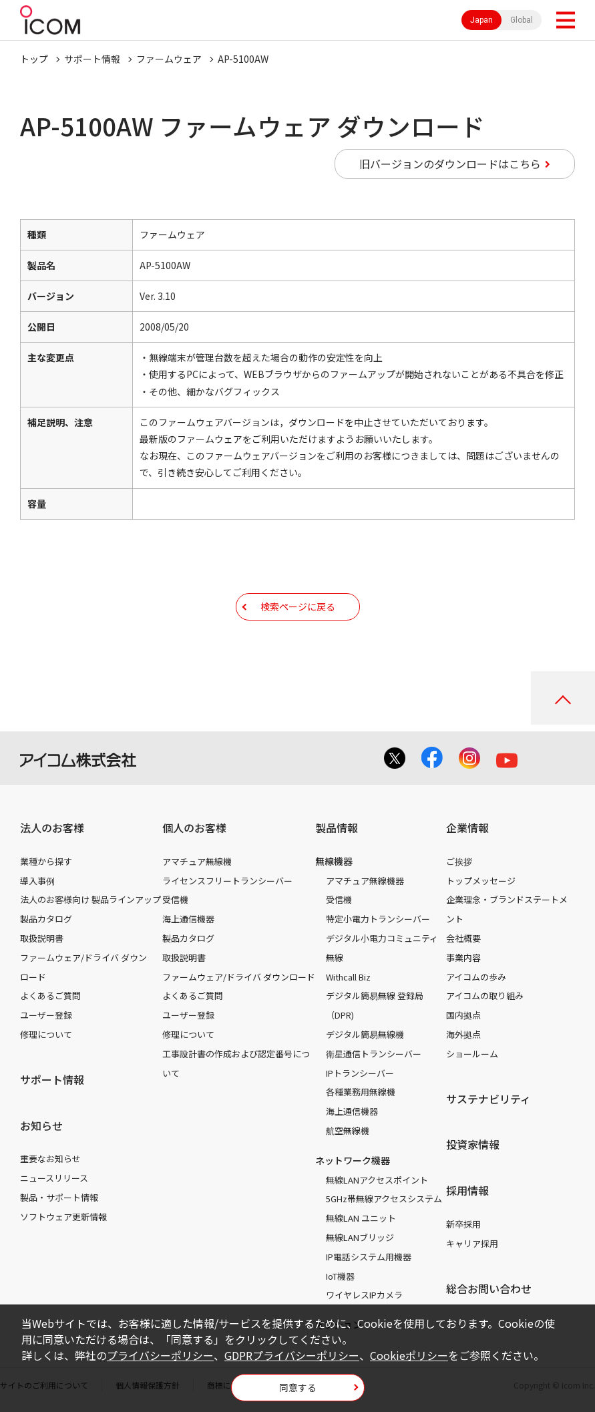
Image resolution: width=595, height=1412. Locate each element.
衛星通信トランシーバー (373, 1053)
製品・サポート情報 (59, 1197)
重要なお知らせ (50, 1158)
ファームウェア (169, 58)
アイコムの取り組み (485, 995)
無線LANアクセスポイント (377, 1180)
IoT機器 (340, 1276)
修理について (46, 1034)
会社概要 (463, 938)
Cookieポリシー (409, 1355)
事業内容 (463, 957)
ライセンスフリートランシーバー (227, 880)
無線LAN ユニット (361, 1218)
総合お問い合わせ (489, 1288)
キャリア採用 (472, 1243)
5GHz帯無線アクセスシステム (384, 1198)
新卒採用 (463, 1224)
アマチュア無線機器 (365, 880)
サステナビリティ (488, 1099)
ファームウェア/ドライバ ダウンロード (238, 976)
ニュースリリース (54, 1178)
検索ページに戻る (297, 606)
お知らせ (41, 1125)
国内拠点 (463, 1015)
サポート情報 (92, 58)
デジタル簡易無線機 (365, 1034)
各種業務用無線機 (360, 1091)
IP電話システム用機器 (368, 1256)
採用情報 (467, 1190)
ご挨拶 (459, 861)
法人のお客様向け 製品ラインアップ (90, 899)
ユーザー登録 (46, 1015)
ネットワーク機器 (352, 1160)
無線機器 (334, 861)
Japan (481, 20)
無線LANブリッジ (360, 1237)
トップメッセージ (481, 880)
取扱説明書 (41, 938)
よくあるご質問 (50, 995)
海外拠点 (463, 1034)
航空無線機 (347, 1130)
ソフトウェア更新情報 (63, 1216)
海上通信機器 (188, 918)
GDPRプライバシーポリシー (291, 1355)
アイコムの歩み (476, 976)
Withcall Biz (348, 976)
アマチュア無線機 (197, 861)
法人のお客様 (52, 828)
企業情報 (467, 828)
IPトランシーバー (360, 1073)
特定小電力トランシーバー (378, 918)
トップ (34, 58)
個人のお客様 (194, 828)
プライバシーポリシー (160, 1355)
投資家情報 (473, 1144)
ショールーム (472, 1053)
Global (521, 20)
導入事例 (37, 880)
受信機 (175, 899)
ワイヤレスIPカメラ (364, 1294)
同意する (298, 1387)
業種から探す (46, 861)
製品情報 (336, 828)
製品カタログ (46, 918)
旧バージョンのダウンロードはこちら (450, 164)
